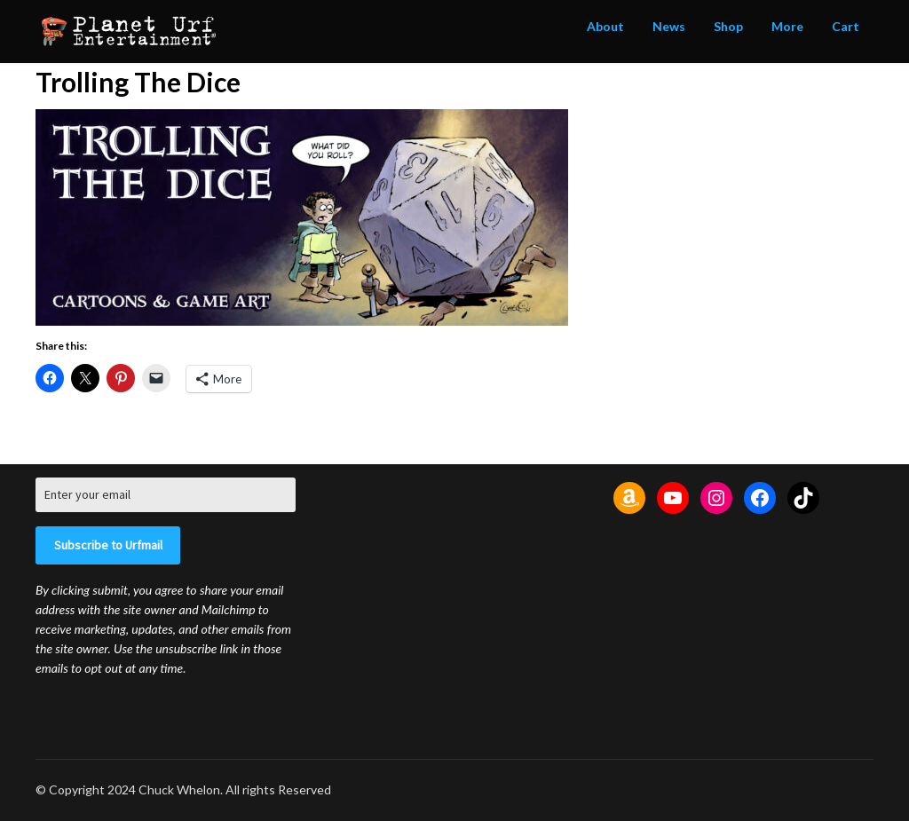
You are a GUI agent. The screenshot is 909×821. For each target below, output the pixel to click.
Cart (845, 26)
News (668, 26)
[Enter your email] (166, 495)
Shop (728, 26)
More (787, 26)
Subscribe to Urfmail (108, 545)
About (605, 26)
